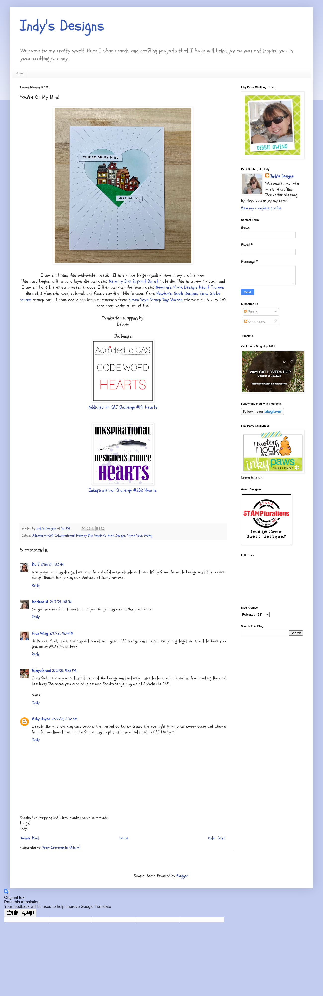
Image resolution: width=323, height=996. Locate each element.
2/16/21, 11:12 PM (52, 564)
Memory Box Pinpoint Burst (133, 281)
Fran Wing (40, 633)
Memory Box (84, 535)
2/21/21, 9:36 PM (64, 670)
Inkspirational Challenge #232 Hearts (123, 490)
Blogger (182, 876)
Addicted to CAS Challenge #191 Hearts (123, 407)
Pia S (35, 564)
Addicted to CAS (43, 535)
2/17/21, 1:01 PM (61, 602)
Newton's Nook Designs (110, 535)
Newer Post (30, 838)
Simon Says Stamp (139, 535)
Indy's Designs (62, 25)
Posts (251, 312)
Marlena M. (40, 602)
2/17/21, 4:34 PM (61, 633)
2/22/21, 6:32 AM (64, 719)
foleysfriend (41, 670)
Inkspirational (65, 535)
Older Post (216, 838)
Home (19, 73)
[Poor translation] (28, 913)
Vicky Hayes (41, 719)
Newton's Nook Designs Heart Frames (190, 287)
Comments (255, 321)
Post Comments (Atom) (61, 847)
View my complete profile (261, 208)
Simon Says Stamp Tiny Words (156, 300)
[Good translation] (12, 913)
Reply (36, 585)
